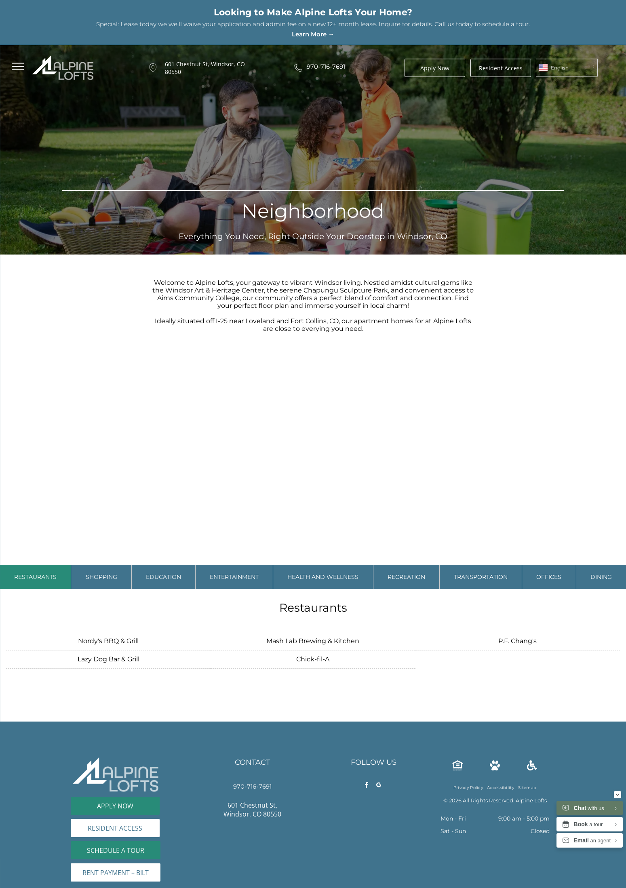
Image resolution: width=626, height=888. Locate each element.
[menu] (17, 66)
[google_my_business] (379, 786)
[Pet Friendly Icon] (495, 768)
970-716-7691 (326, 66)
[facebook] (367, 786)
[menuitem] (468, 787)
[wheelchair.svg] (532, 768)
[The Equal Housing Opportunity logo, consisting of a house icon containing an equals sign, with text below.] (457, 768)
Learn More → (313, 34)
